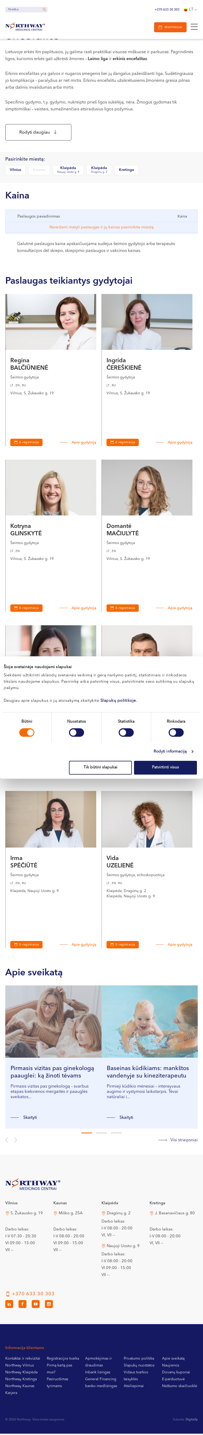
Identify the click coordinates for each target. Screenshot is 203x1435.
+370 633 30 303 (167, 9)
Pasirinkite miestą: (25, 161)
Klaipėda (68, 171)
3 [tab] (116, 1134)
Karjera (11, 1394)
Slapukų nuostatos (139, 1367)
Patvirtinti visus (165, 767)
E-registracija (29, 443)
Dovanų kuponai (176, 1373)
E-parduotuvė (173, 1380)
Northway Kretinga (21, 1380)
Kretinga (126, 171)
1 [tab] (86, 1134)
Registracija (172, 27)
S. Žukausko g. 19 (27, 1215)
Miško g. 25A (71, 1215)
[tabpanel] (53, 1058)
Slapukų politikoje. (118, 701)
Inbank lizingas (97, 1373)
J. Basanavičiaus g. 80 (175, 1215)
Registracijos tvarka (63, 1360)
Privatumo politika (139, 1360)
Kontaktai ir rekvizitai (22, 1360)
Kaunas (39, 171)
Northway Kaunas (19, 1387)
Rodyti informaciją (170, 752)
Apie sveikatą (173, 1360)
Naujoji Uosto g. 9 (123, 1248)
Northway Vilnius (19, 1367)
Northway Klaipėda (21, 1373)
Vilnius (15, 171)
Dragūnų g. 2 (119, 1215)
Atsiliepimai (134, 1387)
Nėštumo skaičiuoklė (179, 1387)
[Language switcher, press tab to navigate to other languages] (191, 10)
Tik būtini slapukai (100, 767)
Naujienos (170, 1367)
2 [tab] (101, 1134)
